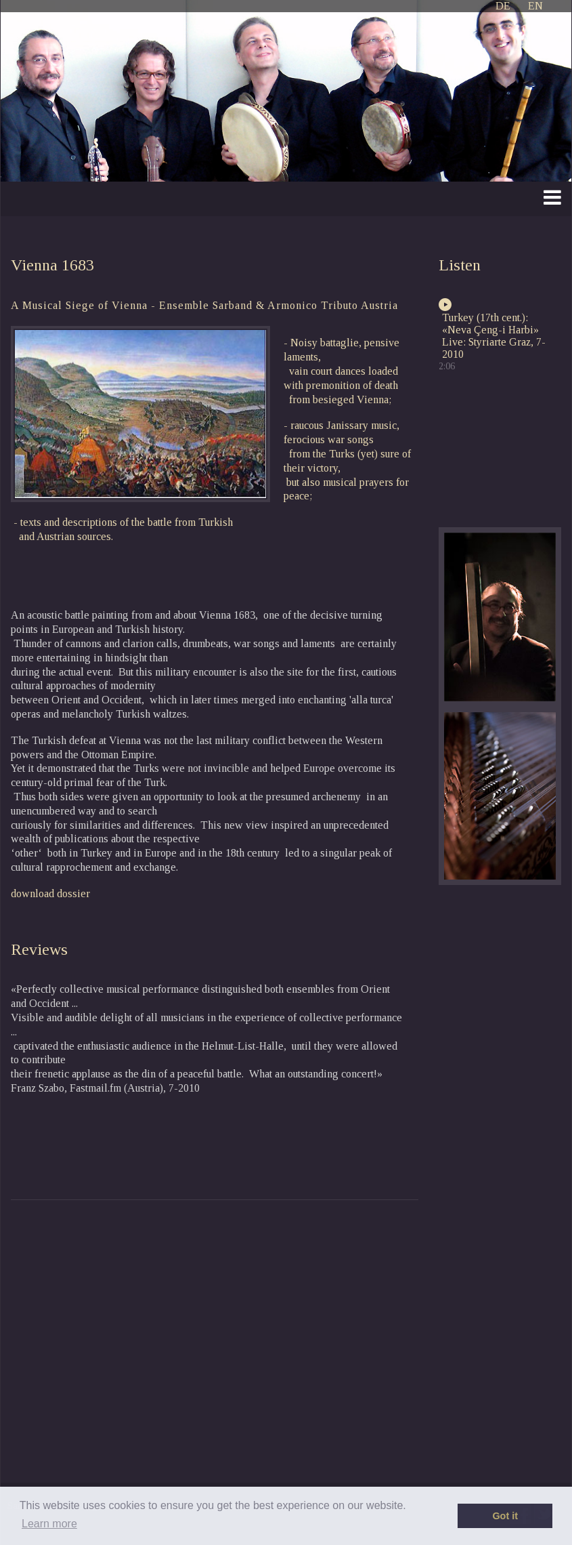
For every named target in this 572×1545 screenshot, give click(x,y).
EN (535, 6)
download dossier (50, 893)
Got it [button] (505, 1515)
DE (503, 6)
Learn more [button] (49, 1523)
